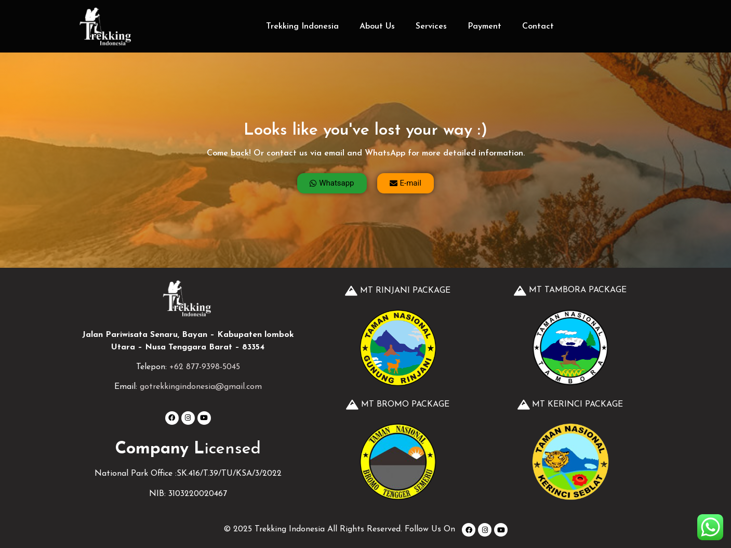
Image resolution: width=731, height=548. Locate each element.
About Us (377, 26)
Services (431, 26)
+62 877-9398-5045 (204, 367)
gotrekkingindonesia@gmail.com (201, 387)
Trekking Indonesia (302, 26)
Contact (538, 26)
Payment (484, 26)
